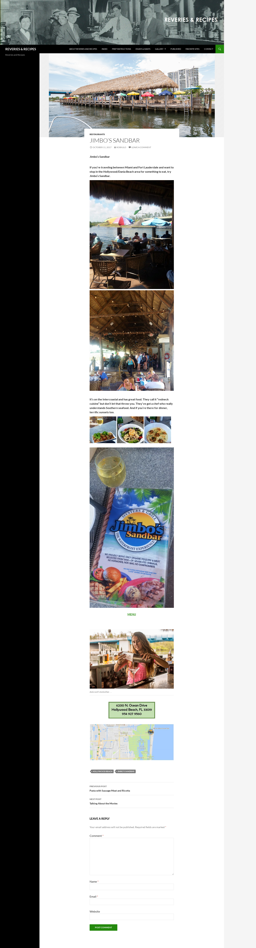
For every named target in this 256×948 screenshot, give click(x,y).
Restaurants (97, 134)
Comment (96, 835)
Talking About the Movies (132, 801)
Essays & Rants (143, 49)
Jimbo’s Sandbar (125, 771)
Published (175, 49)
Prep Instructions (121, 49)
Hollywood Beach (102, 771)
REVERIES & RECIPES (20, 49)
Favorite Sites (192, 49)
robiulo (121, 147)
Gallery (159, 49)
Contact (208, 49)
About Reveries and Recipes (83, 49)
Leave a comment (141, 147)
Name (94, 881)
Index (104, 49)
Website (95, 911)
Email (94, 896)
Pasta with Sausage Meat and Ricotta (132, 788)
